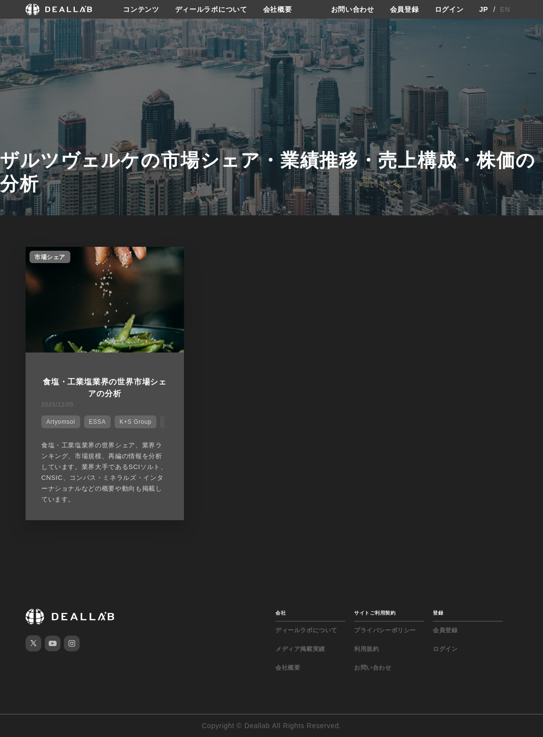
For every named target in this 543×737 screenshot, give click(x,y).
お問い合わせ (352, 9)
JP (483, 9)
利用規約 (366, 649)
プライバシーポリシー (385, 630)
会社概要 (277, 9)
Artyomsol (60, 421)
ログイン (449, 9)
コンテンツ (141, 9)
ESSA (97, 421)
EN (505, 9)
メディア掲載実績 (300, 649)
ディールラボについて (211, 9)
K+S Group (135, 421)
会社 (280, 613)
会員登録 (404, 9)
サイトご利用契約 (374, 613)
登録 (438, 613)
